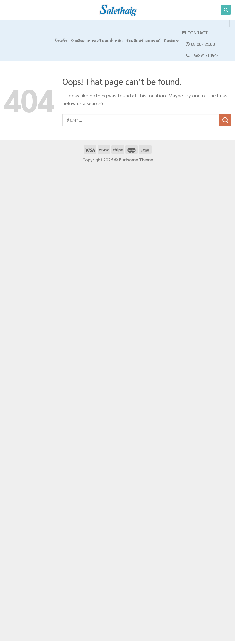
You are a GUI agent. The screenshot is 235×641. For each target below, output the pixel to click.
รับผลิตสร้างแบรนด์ (143, 40)
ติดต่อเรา (172, 40)
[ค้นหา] (226, 10)
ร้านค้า (61, 40)
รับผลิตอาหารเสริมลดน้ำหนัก (97, 40)
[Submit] (225, 120)
